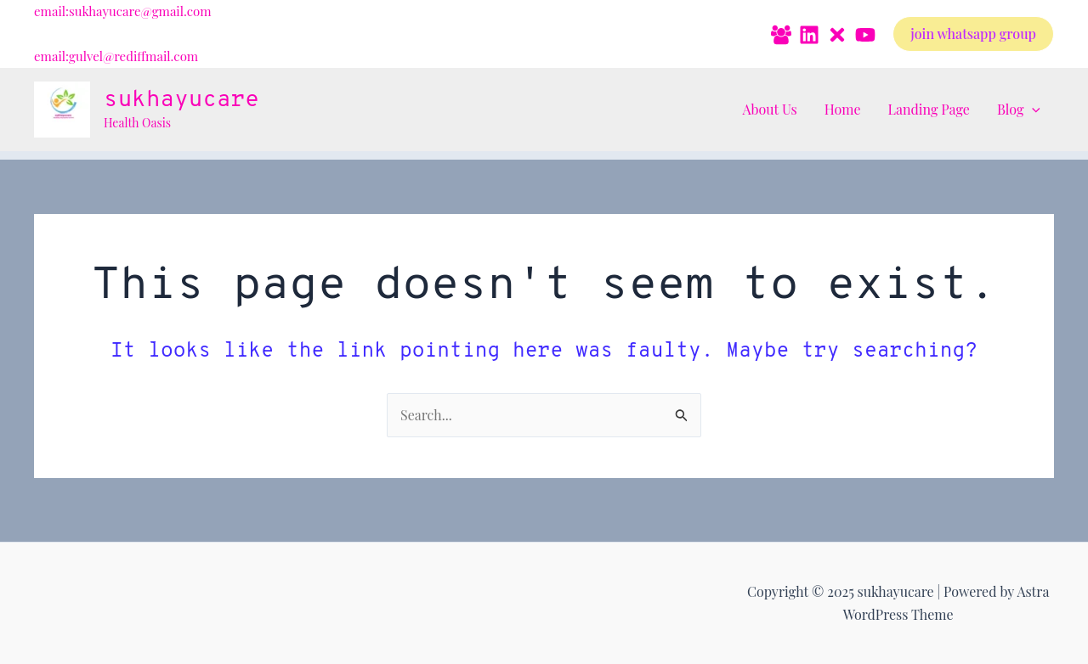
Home (842, 109)
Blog (1018, 109)
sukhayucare (181, 100)
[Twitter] (837, 35)
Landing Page (929, 109)
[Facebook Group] (781, 35)
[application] (1031, 109)
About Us (769, 109)
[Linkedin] (809, 35)
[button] (973, 34)
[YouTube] (865, 35)
